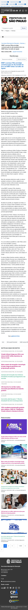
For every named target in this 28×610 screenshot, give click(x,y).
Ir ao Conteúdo (5, 2)
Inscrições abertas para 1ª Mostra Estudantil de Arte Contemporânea (12, 400)
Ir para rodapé (13, 4)
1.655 (20, 546)
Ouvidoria (3, 10)
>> (25, 546)
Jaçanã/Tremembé (17, 51)
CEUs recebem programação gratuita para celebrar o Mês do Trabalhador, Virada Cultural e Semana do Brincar (12, 409)
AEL (3, 342)
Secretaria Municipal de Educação (10, 43)
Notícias (13, 30)
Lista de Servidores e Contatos (9, 581)
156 (3, 578)
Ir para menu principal (15, 2)
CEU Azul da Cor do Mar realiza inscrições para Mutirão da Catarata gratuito (12, 388)
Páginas (7, 30)
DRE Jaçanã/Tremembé (12, 342)
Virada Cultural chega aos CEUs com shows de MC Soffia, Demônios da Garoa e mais (12, 356)
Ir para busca (4, 4)
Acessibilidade (22, 4)
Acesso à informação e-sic (6, 9)
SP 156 (2, 12)
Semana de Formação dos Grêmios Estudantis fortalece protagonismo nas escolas (13, 376)
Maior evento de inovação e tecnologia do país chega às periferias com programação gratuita (13, 366)
